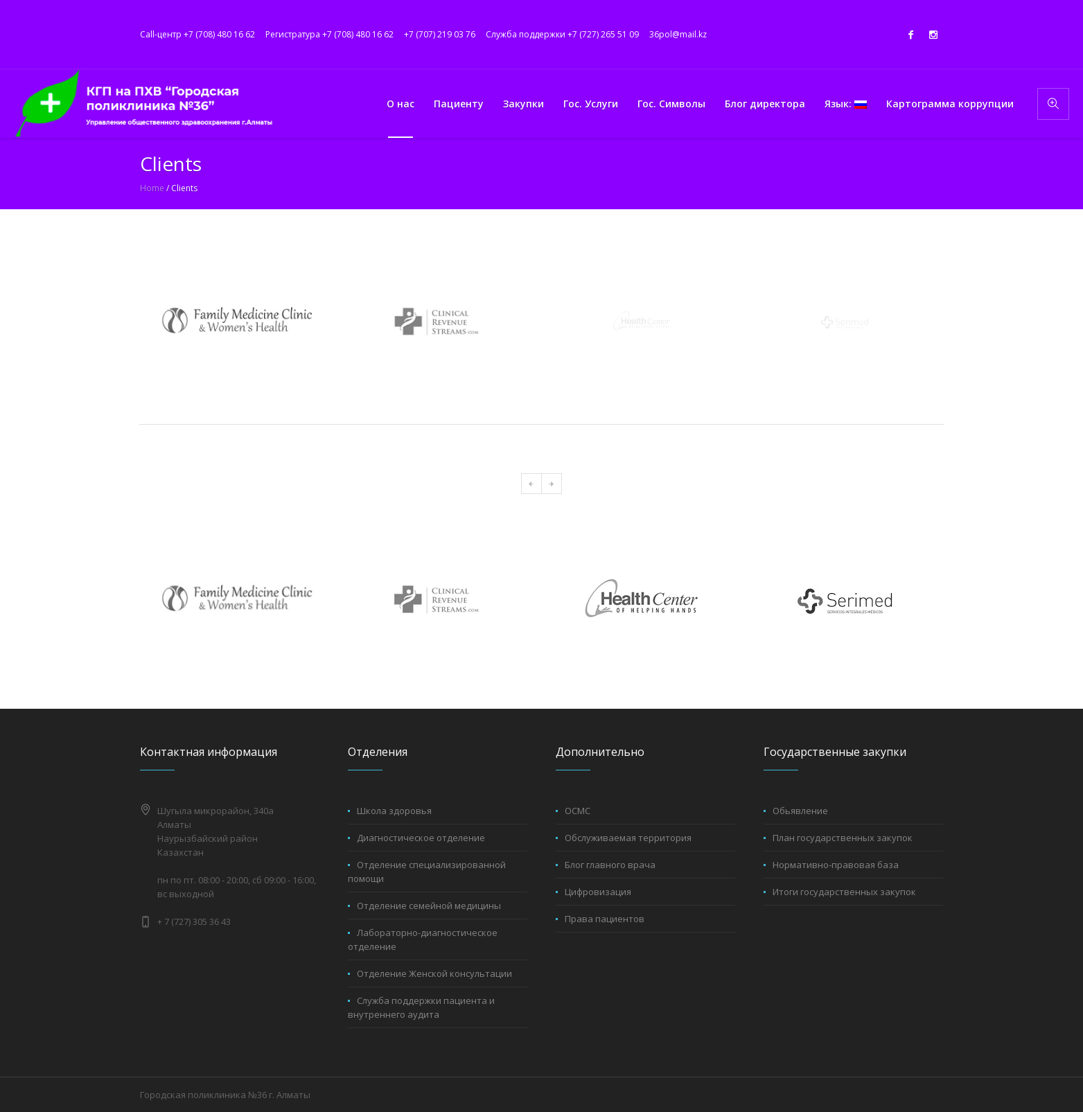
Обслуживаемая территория (628, 837)
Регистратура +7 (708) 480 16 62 (329, 34)
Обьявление (800, 810)
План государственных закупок (843, 837)
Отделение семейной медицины (429, 905)
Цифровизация (598, 891)
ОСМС (577, 810)
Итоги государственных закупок (844, 891)
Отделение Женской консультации (434, 973)
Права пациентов (604, 918)
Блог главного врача (610, 864)
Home (152, 188)
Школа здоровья (394, 810)
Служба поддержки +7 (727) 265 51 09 (562, 34)
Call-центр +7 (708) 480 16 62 (197, 34)
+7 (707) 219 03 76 (439, 34)
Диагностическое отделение (421, 837)
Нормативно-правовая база (836, 864)
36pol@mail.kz (678, 34)
